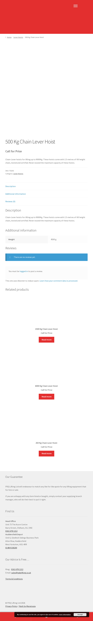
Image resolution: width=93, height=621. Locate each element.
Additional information (15, 194)
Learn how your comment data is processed (58, 280)
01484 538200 (11, 547)
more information (65, 614)
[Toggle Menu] (76, 6)
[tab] (46, 186)
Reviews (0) (10, 201)
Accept (80, 614)
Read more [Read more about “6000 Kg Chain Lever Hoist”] (46, 396)
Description (10, 186)
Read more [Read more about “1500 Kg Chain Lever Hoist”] (46, 339)
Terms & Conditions (14, 579)
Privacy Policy (11, 606)
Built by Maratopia (27, 606)
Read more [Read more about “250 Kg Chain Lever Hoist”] (46, 453)
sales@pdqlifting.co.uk (21, 572)
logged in (24, 271)
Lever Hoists (18, 37)
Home (9, 37)
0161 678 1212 (11, 531)
